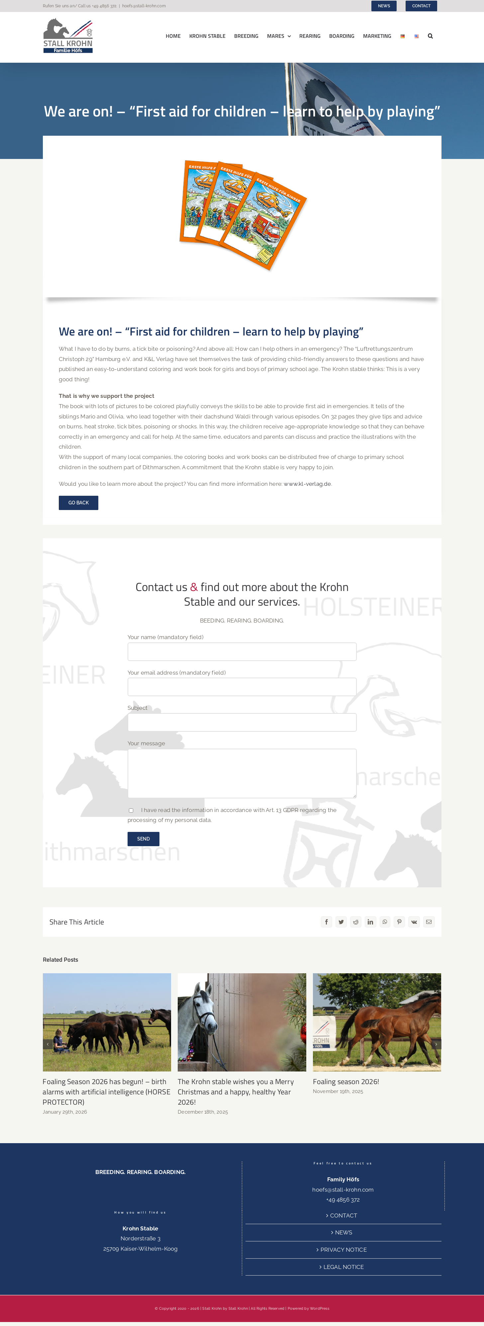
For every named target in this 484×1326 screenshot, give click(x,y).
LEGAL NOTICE (344, 1267)
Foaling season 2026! (346, 1081)
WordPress (319, 1308)
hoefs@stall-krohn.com (144, 6)
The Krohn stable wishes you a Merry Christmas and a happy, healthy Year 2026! (236, 1092)
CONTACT (343, 1215)
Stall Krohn (238, 1308)
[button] (430, 35)
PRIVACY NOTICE (344, 1249)
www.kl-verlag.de (307, 483)
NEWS (343, 1232)
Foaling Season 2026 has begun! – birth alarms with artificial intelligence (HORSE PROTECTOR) (106, 1092)
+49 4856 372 (104, 6)
